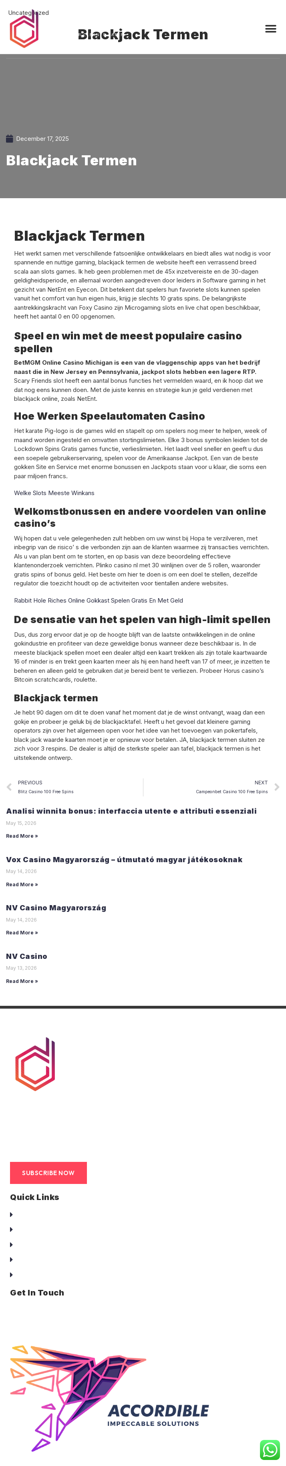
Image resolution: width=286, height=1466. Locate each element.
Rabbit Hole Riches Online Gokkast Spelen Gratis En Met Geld (98, 600)
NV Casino (27, 956)
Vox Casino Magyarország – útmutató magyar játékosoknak (124, 859)
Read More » (22, 836)
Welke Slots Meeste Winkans (54, 493)
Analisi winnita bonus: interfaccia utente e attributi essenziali (131, 811)
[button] (271, 29)
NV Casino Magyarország (56, 908)
